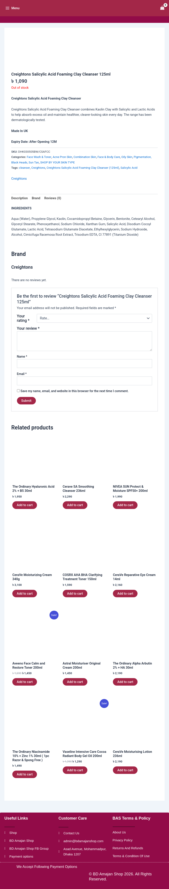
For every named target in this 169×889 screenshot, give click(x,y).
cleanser (24, 174)
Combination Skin (84, 164)
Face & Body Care (108, 164)
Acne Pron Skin (62, 164)
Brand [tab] (36, 205)
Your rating (23, 325)
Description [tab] (19, 205)
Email (22, 380)
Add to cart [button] (25, 512)
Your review (28, 335)
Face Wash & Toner (39, 164)
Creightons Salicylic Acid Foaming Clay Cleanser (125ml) (83, 174)
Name (22, 363)
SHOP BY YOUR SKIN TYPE (57, 169)
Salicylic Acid (129, 174)
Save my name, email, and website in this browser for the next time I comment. (74, 398)
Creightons (38, 174)
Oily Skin (126, 164)
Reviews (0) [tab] (52, 205)
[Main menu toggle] (13, 11)
